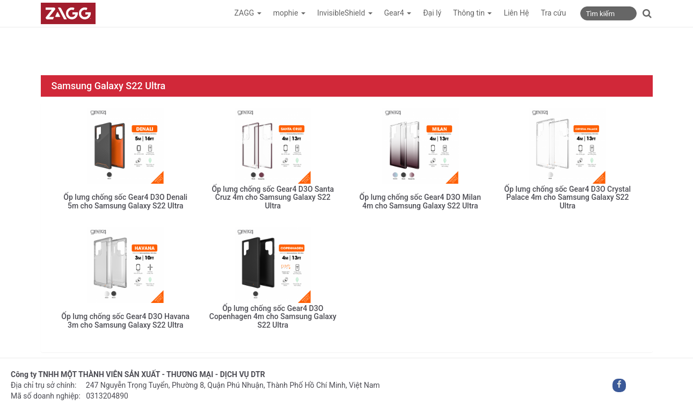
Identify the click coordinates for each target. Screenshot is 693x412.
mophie (289, 13)
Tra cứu (553, 13)
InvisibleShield (345, 13)
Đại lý (432, 13)
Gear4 (398, 13)
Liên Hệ (516, 13)
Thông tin (472, 13)
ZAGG (248, 13)
